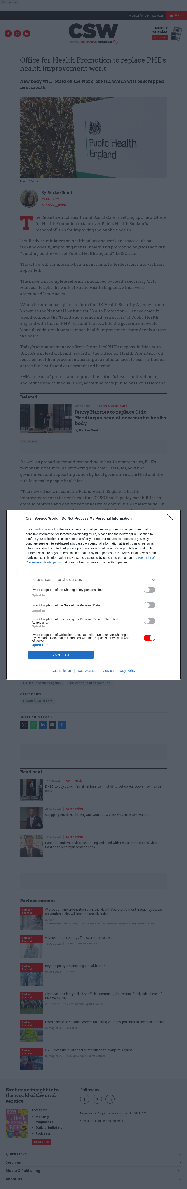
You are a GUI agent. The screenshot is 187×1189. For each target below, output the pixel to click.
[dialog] (93, 594)
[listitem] (93, 579)
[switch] (149, 590)
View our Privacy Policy (119, 671)
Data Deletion (61, 671)
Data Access (87, 671)
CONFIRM (60, 654)
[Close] (171, 518)
